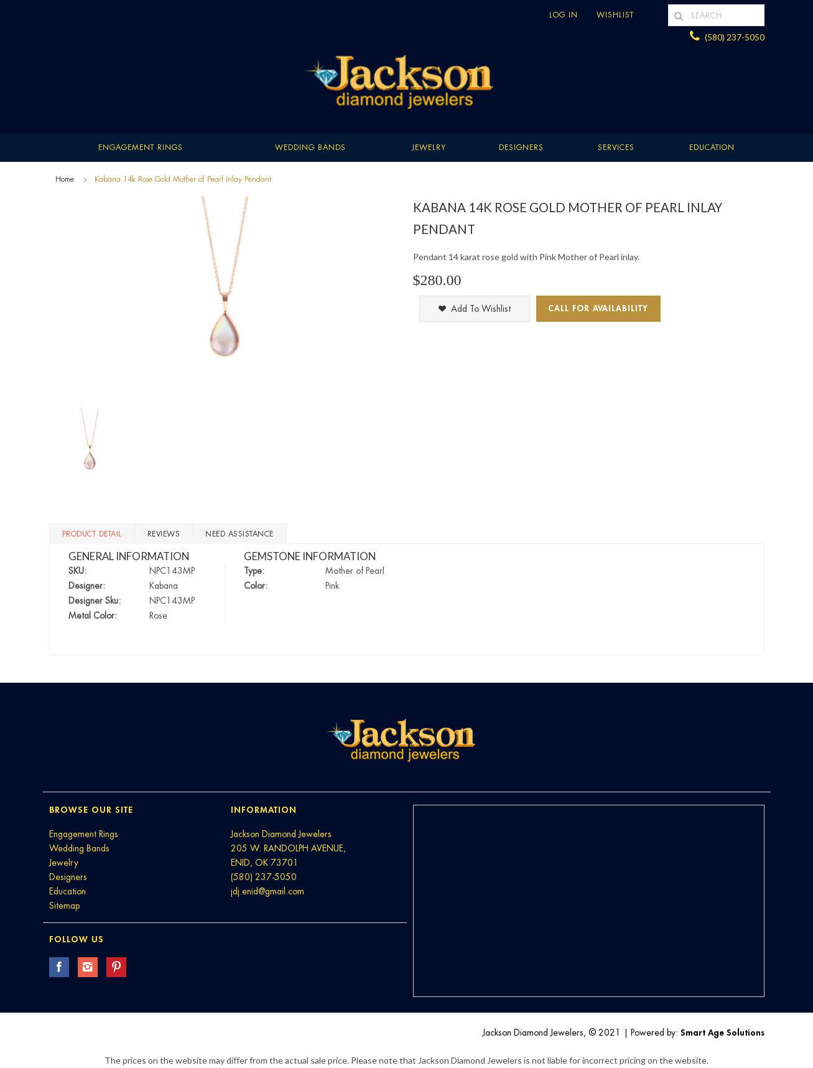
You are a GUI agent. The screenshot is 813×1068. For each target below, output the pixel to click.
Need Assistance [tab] (239, 534)
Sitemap (64, 905)
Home (64, 179)
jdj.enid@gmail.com (267, 891)
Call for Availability (598, 308)
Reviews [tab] (163, 534)
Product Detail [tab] (92, 534)
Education (67, 891)
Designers (521, 147)
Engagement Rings (140, 147)
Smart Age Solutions (722, 1032)
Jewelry (429, 147)
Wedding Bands (310, 147)
